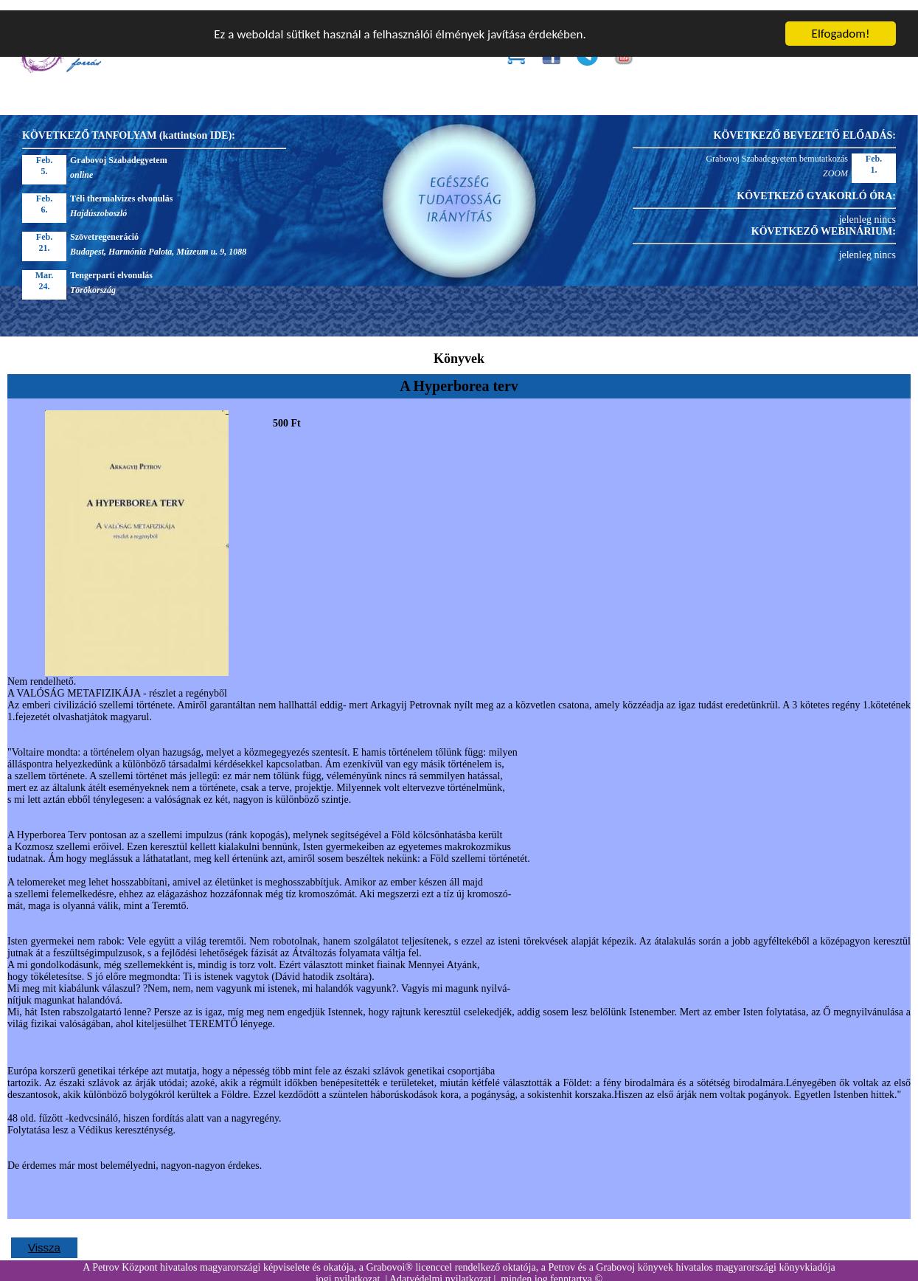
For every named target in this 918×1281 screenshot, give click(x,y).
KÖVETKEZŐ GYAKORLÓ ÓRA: (816, 185)
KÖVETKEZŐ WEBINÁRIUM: (823, 221)
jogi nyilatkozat (348, 1268)
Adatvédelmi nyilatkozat (440, 1268)
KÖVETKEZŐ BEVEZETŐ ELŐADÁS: (805, 125)
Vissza (44, 1237)
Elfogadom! (841, 23)
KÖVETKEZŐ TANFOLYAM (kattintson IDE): (128, 125)
